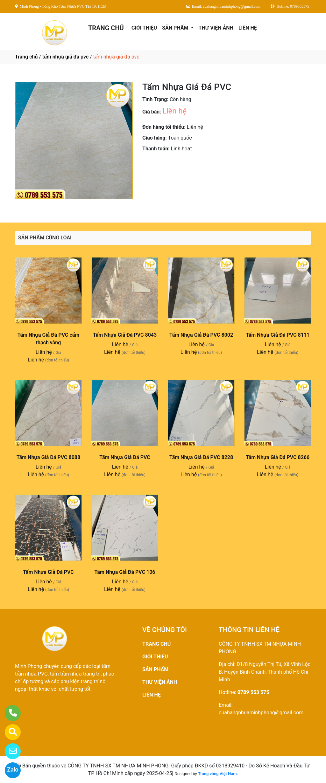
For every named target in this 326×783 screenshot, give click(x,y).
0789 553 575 (253, 692)
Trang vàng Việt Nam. (218, 773)
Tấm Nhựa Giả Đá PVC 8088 (48, 457)
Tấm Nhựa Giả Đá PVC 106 (124, 572)
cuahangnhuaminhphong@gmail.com (261, 713)
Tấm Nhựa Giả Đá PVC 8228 (201, 457)
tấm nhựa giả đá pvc (65, 57)
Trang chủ (26, 57)
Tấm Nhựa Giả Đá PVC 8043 (125, 335)
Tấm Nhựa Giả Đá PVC (124, 457)
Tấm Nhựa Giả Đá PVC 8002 (201, 335)
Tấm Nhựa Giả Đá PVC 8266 (277, 457)
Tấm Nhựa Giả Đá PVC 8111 (277, 335)
